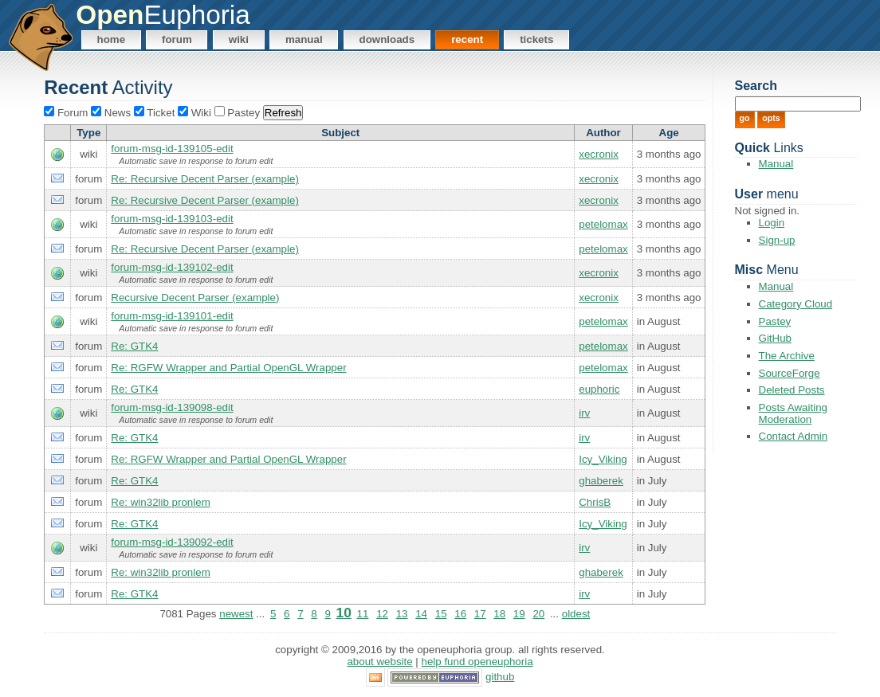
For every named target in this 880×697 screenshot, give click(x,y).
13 (402, 614)
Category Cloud (796, 304)
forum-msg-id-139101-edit (172, 316)
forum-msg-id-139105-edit (172, 149)
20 (538, 614)
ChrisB (595, 502)
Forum (177, 39)
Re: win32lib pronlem (160, 502)
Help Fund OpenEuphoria (477, 662)
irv (584, 413)
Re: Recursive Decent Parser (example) (205, 179)
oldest (576, 614)
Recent (467, 39)
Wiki (239, 39)
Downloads (387, 39)
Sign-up (777, 240)
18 (499, 614)
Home (111, 39)
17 (480, 614)
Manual (304, 39)
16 (460, 614)
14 (421, 614)
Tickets (536, 39)
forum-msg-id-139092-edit (172, 542)
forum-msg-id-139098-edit (172, 407)
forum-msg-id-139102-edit (172, 267)
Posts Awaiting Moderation (793, 413)
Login (772, 223)
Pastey (775, 321)
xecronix (599, 154)
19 (519, 614)
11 (363, 614)
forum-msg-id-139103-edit (172, 219)
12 (382, 614)
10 (344, 613)
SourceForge (789, 373)
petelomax (603, 224)
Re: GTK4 (134, 346)
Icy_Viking (603, 459)
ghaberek (601, 481)
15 (441, 614)
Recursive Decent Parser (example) (195, 297)
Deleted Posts (792, 390)
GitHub (775, 338)
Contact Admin (793, 436)
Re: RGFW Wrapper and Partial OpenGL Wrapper (228, 368)
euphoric (599, 389)
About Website (379, 662)
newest (236, 614)
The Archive (787, 356)
